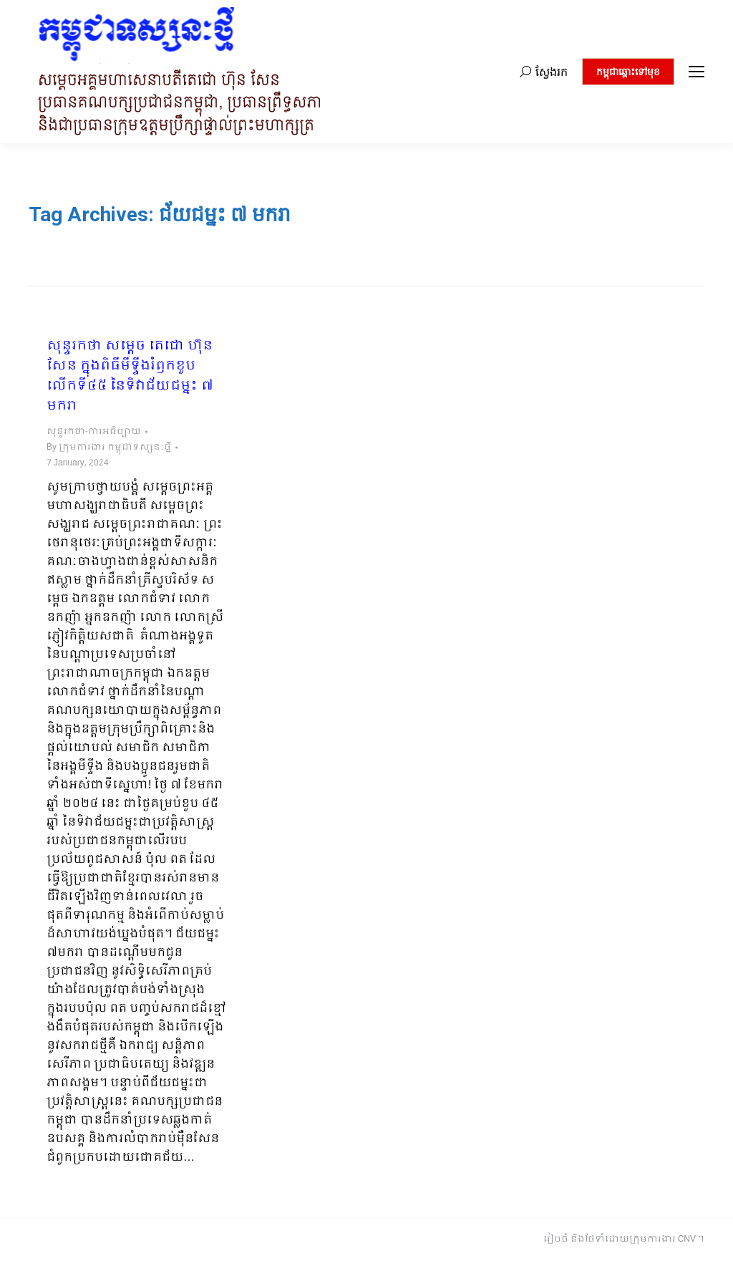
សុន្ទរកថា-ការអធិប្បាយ (94, 432)
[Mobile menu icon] (696, 71)
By (109, 447)
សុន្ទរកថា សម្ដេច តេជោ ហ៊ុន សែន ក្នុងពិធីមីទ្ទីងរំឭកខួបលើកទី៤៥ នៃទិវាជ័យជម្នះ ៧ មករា (130, 377)
